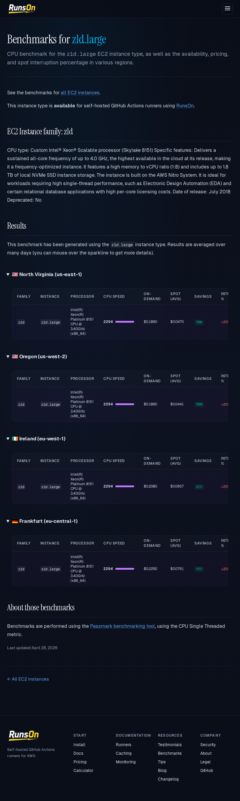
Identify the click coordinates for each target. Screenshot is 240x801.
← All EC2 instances (28, 678)
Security (208, 744)
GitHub (206, 770)
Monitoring (126, 761)
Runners (123, 744)
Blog (162, 770)
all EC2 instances (80, 92)
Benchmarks (170, 753)
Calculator (83, 770)
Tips (162, 761)
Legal (205, 761)
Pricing (80, 761)
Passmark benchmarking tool (122, 626)
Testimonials (170, 744)
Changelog (168, 779)
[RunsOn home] (22, 9)
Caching (124, 753)
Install (79, 744)
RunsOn (185, 106)
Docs (78, 753)
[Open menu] (227, 9)
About (206, 753)
